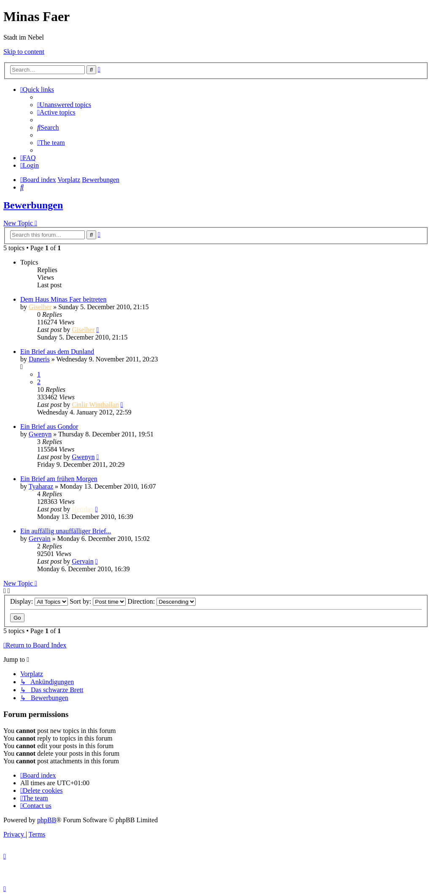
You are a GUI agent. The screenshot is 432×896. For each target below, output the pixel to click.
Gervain (40, 538)
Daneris (39, 359)
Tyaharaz (41, 486)
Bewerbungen (33, 205)
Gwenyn (40, 434)
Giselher (40, 306)
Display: (39, 601)
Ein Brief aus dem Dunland (57, 351)
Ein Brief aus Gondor (49, 426)
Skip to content (23, 51)
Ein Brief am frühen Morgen (58, 478)
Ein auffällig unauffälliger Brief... (65, 531)
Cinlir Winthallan (95, 404)
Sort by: (98, 601)
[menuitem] (64, 104)
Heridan (83, 509)
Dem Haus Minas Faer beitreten (63, 299)
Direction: (161, 601)
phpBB (46, 820)
